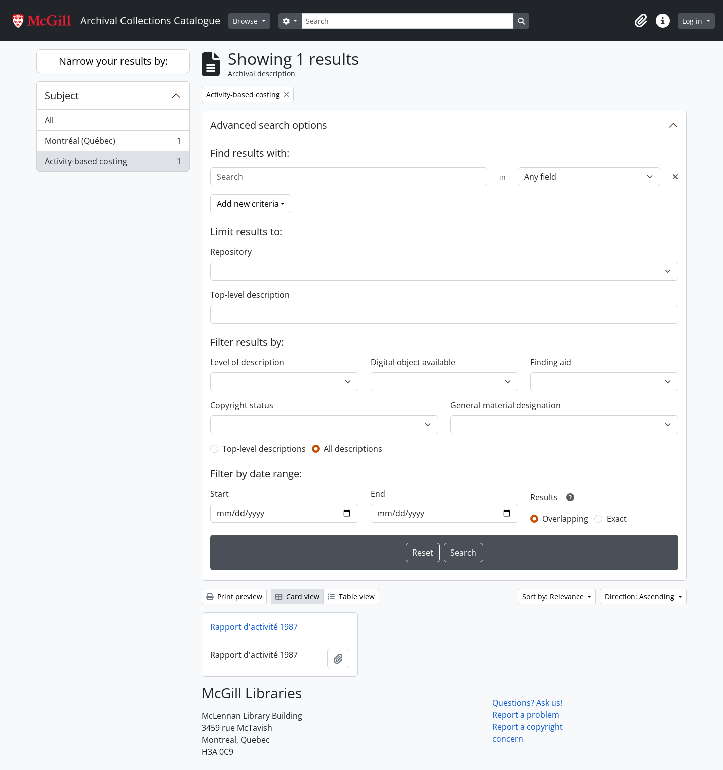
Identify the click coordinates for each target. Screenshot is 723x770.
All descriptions (353, 448)
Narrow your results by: (113, 61)
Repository (231, 251)
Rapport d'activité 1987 (254, 626)
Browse (246, 21)
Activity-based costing (112, 163)
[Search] (407, 21)
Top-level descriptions (264, 448)
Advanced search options (268, 125)
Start (219, 493)
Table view (351, 596)
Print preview (234, 596)
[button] (641, 21)
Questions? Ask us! (527, 702)
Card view (297, 596)
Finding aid (550, 362)
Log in (693, 21)
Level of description (247, 362)
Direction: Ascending (640, 596)
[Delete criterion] (675, 177)
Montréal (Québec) (112, 143)
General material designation (505, 405)
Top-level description (250, 294)
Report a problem (525, 714)
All (49, 120)
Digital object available (413, 362)
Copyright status (241, 405)
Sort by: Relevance (554, 596)
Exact (617, 518)
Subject (62, 95)
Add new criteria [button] (248, 203)
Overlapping (565, 518)
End (378, 493)
